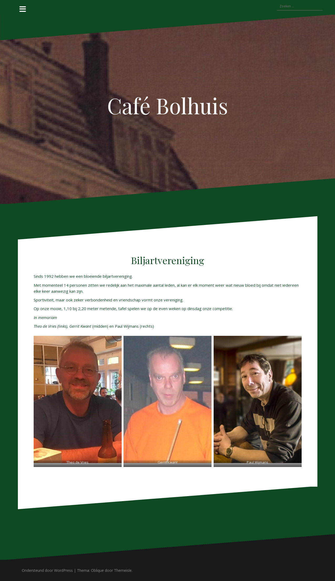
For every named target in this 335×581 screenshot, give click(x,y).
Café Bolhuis (167, 105)
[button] (78, 399)
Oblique (97, 570)
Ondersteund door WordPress (47, 570)
